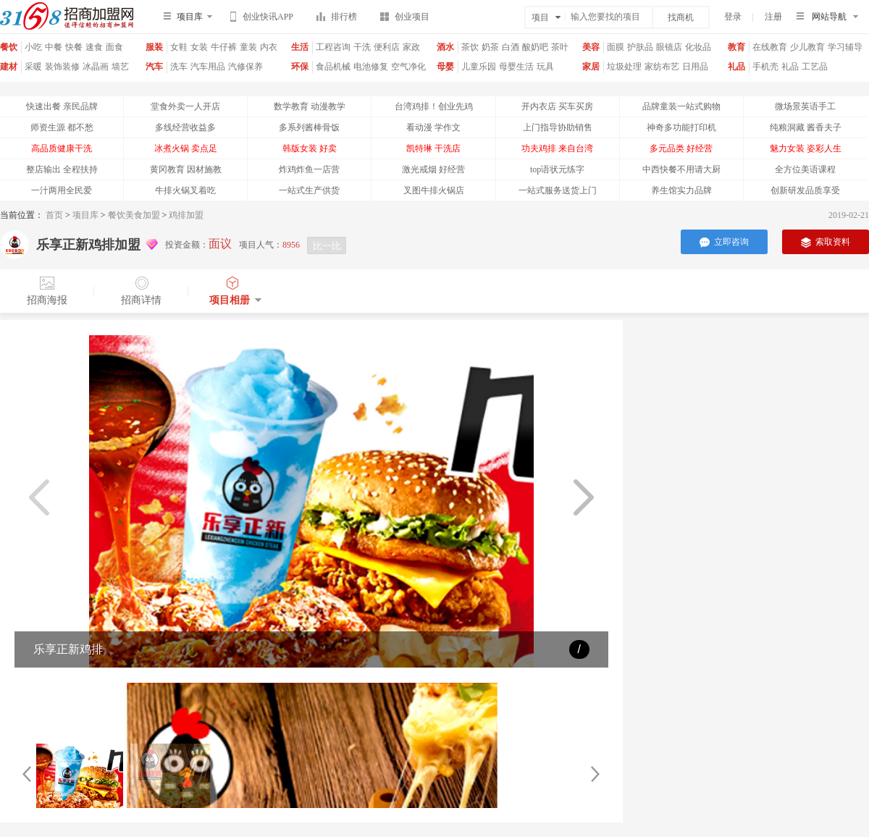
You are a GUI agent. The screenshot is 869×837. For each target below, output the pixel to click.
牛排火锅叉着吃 (185, 190)
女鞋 (179, 47)
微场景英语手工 (805, 106)
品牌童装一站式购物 (681, 106)
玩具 (545, 67)
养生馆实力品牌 (681, 190)
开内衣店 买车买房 (557, 106)
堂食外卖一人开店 (185, 106)
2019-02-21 (848, 215)
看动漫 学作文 (433, 127)
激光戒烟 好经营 (433, 169)
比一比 (327, 245)
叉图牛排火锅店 (433, 190)
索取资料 (825, 242)
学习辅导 (845, 47)
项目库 (85, 215)
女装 (199, 47)
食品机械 (333, 67)
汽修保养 (245, 67)
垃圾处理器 (624, 73)
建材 (8, 67)
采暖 (33, 67)
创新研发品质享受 (805, 190)
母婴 (445, 67)
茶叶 (559, 47)
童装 (248, 47)
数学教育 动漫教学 (309, 106)
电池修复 (370, 67)
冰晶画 (96, 67)
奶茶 (490, 47)
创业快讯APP (261, 19)
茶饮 (470, 47)
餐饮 (8, 47)
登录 (733, 17)
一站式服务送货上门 (558, 190)
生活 (299, 47)
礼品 (736, 67)
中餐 (53, 47)
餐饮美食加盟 (134, 215)
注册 (773, 17)
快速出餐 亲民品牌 (62, 106)
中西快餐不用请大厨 (681, 169)
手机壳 (765, 67)
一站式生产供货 (309, 190)
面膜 (615, 47)
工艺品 (815, 67)
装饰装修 (62, 67)
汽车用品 (207, 67)
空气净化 (408, 67)
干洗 (362, 47)
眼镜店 (669, 47)
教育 (736, 47)
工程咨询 (333, 47)
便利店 (387, 47)
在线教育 (769, 47)
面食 (114, 47)
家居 (591, 67)
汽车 (154, 67)
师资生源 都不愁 (61, 127)
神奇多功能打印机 (681, 127)
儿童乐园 (478, 67)
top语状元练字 (557, 169)
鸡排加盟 (186, 215)
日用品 (695, 67)
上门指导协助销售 (557, 127)
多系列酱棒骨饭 (309, 127)
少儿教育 (807, 47)
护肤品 (640, 47)
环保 (299, 67)
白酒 (510, 47)
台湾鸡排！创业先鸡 (434, 106)
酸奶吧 (535, 47)
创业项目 (404, 19)
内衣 (268, 47)
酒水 (445, 47)
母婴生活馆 (516, 73)
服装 (154, 47)
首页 (54, 215)
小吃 (33, 47)
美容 (591, 47)
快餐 (74, 47)
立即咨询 (724, 242)
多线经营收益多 (185, 127)
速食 (94, 47)
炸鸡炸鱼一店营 (309, 169)
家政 (411, 47)
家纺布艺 (662, 67)
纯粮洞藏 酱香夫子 (805, 127)
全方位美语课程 (805, 169)
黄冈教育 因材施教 (186, 169)
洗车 (179, 67)
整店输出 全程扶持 (62, 169)
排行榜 (336, 19)
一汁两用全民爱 (61, 190)
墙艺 (120, 67)
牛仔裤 (224, 47)
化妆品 (698, 47)
